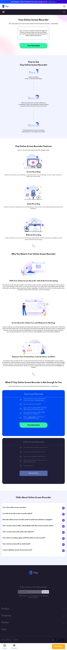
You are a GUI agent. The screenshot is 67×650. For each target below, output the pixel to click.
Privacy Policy (6, 640)
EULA (16, 640)
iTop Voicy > (52, 2)
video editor (32, 417)
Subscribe (45, 592)
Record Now (33, 473)
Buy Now (58, 646)
